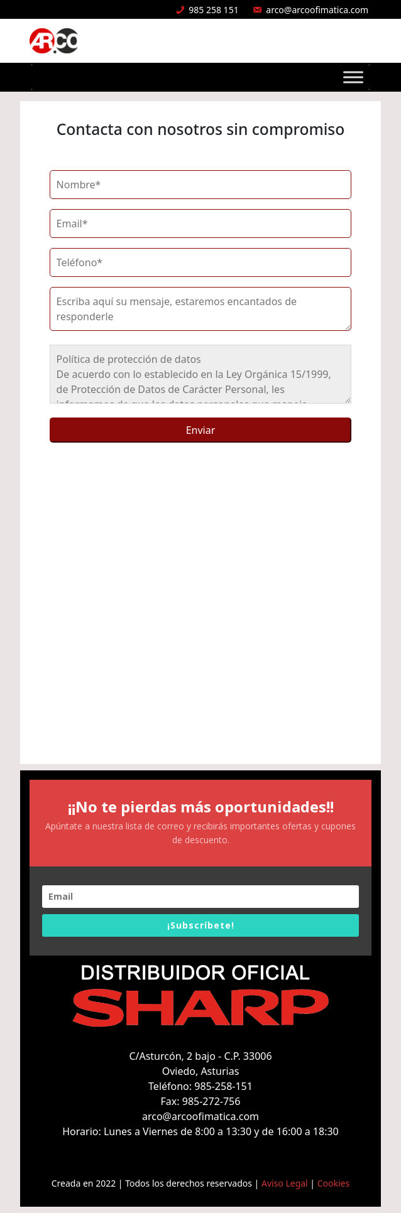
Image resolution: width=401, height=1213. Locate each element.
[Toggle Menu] (353, 77)
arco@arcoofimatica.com (317, 10)
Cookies (333, 1183)
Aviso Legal (284, 1183)
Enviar (201, 430)
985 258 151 (213, 10)
